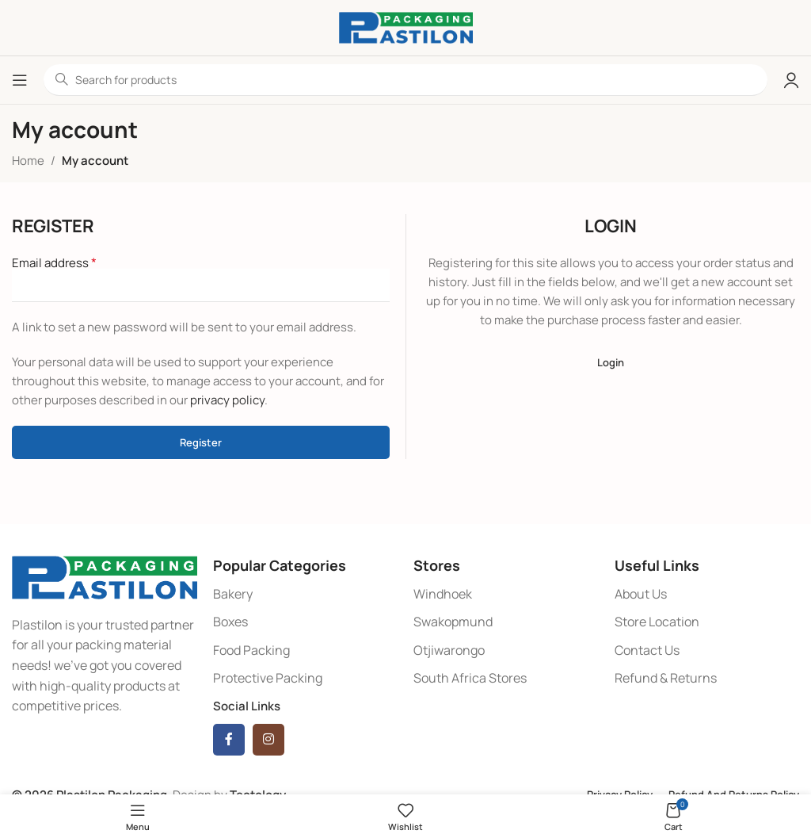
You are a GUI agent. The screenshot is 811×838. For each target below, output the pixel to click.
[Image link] (104, 576)
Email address (54, 262)
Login (610, 362)
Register (201, 442)
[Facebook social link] (229, 740)
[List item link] (305, 594)
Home (28, 160)
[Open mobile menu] (20, 80)
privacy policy (227, 400)
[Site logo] (406, 26)
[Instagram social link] (268, 740)
